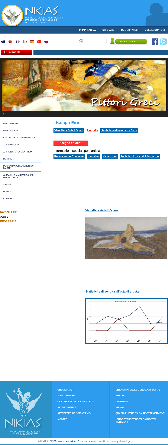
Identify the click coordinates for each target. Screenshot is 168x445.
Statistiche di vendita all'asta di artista (112, 291)
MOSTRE (7, 159)
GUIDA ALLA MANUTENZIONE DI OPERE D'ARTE (18, 176)
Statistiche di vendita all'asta (119, 130)
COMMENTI (8, 198)
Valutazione (110, 156)
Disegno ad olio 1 (70, 143)
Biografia (92, 130)
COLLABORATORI (155, 30)
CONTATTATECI (129, 30)
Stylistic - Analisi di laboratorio (139, 156)
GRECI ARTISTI (10, 124)
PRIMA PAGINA (87, 30)
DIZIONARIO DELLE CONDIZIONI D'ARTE (18, 167)
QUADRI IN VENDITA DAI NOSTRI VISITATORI (140, 413)
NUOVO (6, 191)
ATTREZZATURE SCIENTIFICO (17, 152)
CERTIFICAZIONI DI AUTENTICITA (19, 138)
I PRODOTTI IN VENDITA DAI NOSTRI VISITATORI (136, 420)
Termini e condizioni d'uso (68, 441)
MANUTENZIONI (10, 131)
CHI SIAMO (108, 30)
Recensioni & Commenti (69, 156)
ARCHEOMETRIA (11, 145)
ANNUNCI (7, 184)
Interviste (93, 156)
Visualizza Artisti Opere (68, 130)
